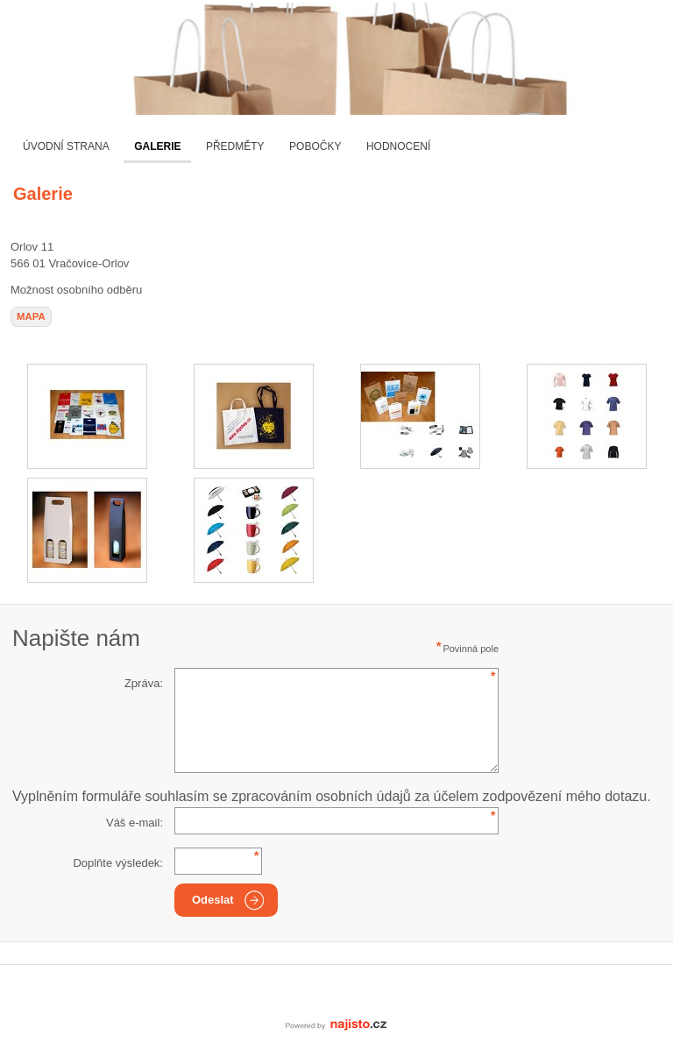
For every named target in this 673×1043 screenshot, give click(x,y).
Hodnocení (398, 146)
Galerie (157, 146)
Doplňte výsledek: (118, 862)
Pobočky (315, 146)
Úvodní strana (66, 146)
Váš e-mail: (134, 822)
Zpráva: (143, 683)
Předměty (235, 146)
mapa (31, 316)
